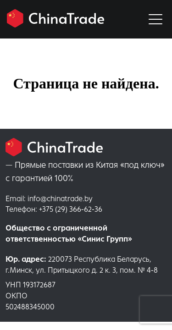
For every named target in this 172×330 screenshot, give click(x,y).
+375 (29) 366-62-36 (54, 209)
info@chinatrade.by (49, 199)
